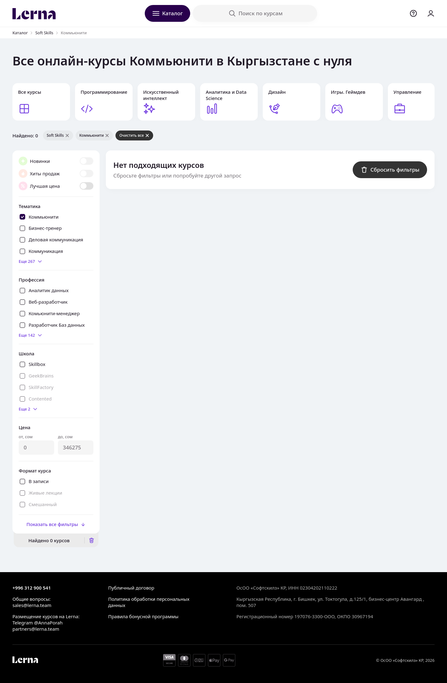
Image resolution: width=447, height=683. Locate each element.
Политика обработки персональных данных (148, 602)
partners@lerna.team (35, 629)
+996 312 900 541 (31, 588)
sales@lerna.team (31, 605)
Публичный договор (131, 588)
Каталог (20, 32)
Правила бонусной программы (143, 616)
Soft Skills (44, 32)
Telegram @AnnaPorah (37, 622)
